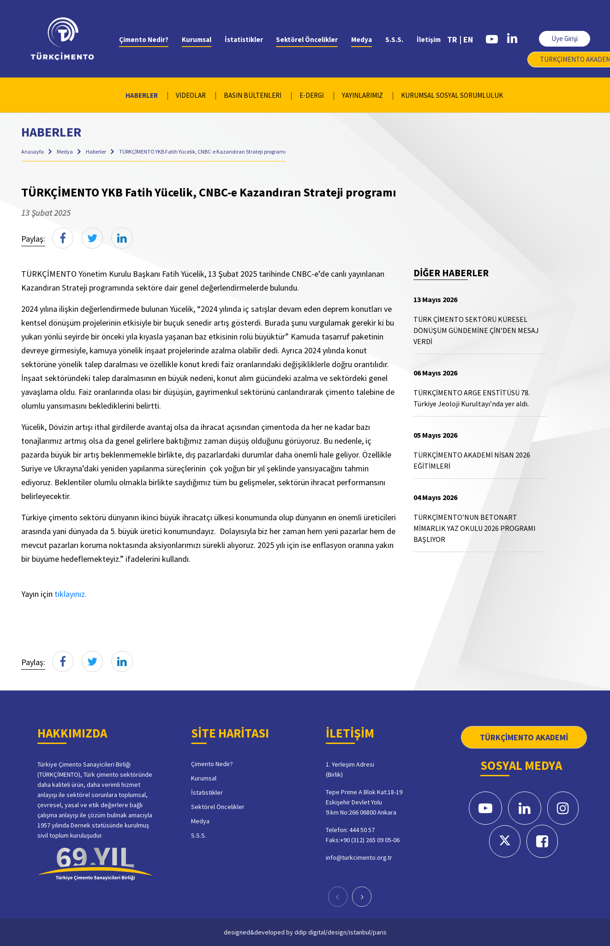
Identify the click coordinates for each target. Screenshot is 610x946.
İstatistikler (244, 39)
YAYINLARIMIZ (362, 95)
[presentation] (337, 896)
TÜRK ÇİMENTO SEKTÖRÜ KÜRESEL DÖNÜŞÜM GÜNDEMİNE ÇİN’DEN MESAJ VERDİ (476, 330)
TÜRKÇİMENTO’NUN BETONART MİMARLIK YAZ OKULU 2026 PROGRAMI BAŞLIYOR (474, 528)
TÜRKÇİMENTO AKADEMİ (524, 737)
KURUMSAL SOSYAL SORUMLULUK (452, 95)
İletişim (429, 39)
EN (468, 39)
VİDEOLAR (191, 95)
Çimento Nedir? (143, 39)
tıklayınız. (70, 594)
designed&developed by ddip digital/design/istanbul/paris (305, 932)
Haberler (96, 151)
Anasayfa (33, 151)
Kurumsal (196, 39)
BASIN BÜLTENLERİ (252, 95)
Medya (361, 39)
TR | (454, 39)
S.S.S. (394, 39)
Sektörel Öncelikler (307, 39)
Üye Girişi (564, 38)
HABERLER (142, 95)
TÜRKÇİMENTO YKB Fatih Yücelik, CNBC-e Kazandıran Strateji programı (202, 151)
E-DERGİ (311, 95)
